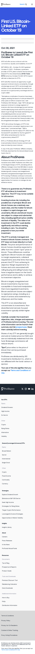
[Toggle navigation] (32, 4)
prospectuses (21, 327)
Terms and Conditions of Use (10, 650)
